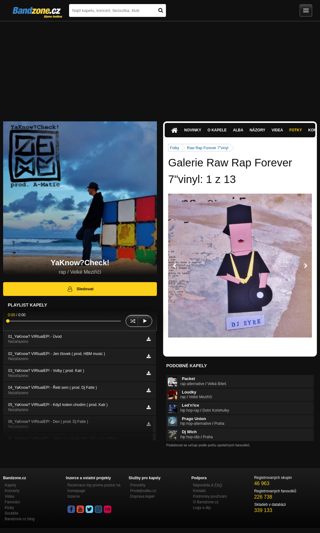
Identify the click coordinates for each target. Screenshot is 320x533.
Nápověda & (207, 485)
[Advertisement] (160, 68)
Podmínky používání (210, 496)
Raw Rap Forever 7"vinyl (207, 148)
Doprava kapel (142, 496)
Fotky (295, 130)
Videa (277, 130)
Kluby (9, 507)
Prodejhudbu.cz (143, 491)
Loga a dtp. (202, 507)
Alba (238, 130)
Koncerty (12, 491)
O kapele (217, 130)
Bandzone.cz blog (19, 519)
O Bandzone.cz (205, 502)
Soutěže (11, 513)
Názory (257, 130)
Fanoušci (12, 502)
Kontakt (199, 491)
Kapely (10, 485)
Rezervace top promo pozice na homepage (94, 488)
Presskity (138, 485)
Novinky (192, 130)
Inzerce (74, 496)
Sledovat (80, 289)
